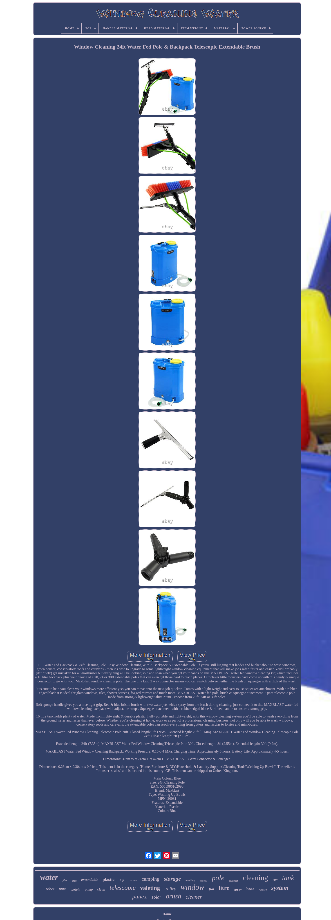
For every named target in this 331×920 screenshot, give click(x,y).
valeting (150, 888)
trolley (170, 888)
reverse (263, 889)
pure (62, 889)
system (279, 887)
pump (89, 889)
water (49, 877)
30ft (121, 880)
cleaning (255, 878)
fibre (65, 880)
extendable (89, 880)
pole (218, 878)
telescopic (123, 887)
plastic (108, 879)
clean (101, 889)
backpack (233, 880)
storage (172, 879)
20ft (275, 880)
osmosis (203, 880)
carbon (133, 880)
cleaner (194, 897)
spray (238, 889)
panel (139, 897)
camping (150, 879)
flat (211, 889)
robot (50, 889)
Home (167, 914)
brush (173, 896)
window (192, 887)
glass (74, 881)
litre (224, 887)
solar (156, 897)
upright (75, 889)
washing (190, 880)
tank (288, 878)
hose (250, 889)
